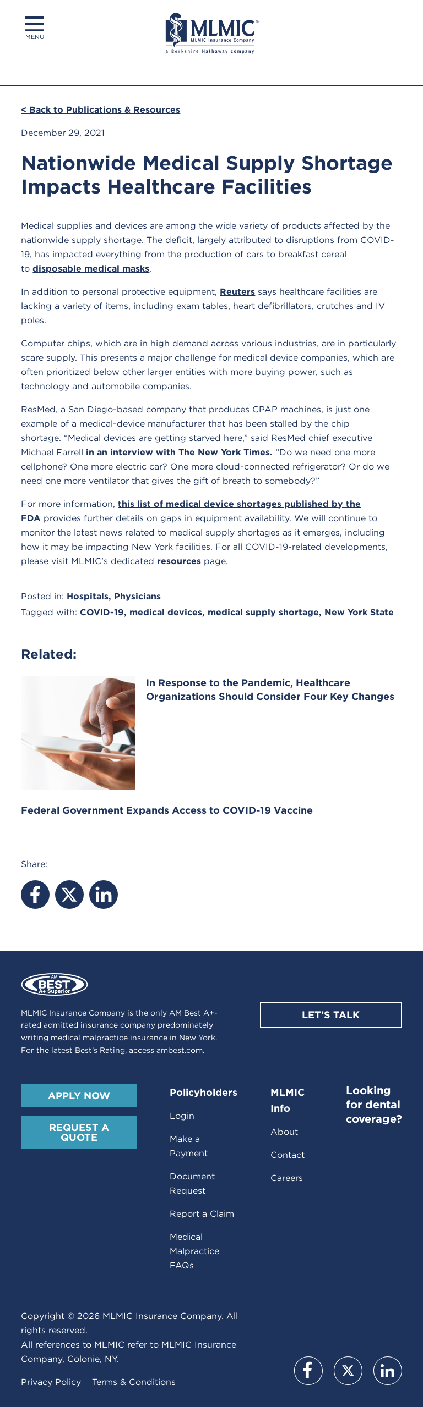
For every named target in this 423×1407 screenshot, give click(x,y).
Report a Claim (202, 1214)
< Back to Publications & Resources (100, 109)
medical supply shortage (263, 612)
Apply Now (79, 1095)
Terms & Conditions (134, 1382)
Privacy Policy (51, 1382)
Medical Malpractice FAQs (194, 1251)
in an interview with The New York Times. (179, 452)
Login (182, 1116)
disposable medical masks (90, 268)
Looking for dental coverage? (374, 1104)
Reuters (237, 291)
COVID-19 (102, 612)
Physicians (137, 596)
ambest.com (179, 1050)
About (284, 1132)
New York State (359, 612)
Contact (287, 1155)
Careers (286, 1178)
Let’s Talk (331, 1014)
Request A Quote (79, 1132)
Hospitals (88, 596)
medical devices (165, 612)
